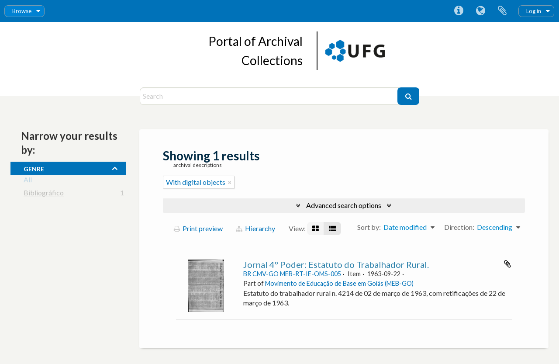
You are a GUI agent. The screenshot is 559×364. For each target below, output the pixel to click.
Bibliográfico (44, 194)
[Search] (270, 96)
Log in (533, 10)
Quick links (458, 11)
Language (480, 11)
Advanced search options (344, 205)
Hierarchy (255, 228)
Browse (21, 10)
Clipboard (502, 11)
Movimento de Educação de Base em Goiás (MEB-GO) (339, 283)
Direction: (459, 227)
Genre (34, 168)
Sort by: (369, 227)
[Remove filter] (229, 182)
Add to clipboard (507, 264)
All (28, 181)
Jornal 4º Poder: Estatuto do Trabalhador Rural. (336, 264)
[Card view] (315, 228)
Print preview (198, 228)
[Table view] (332, 228)
